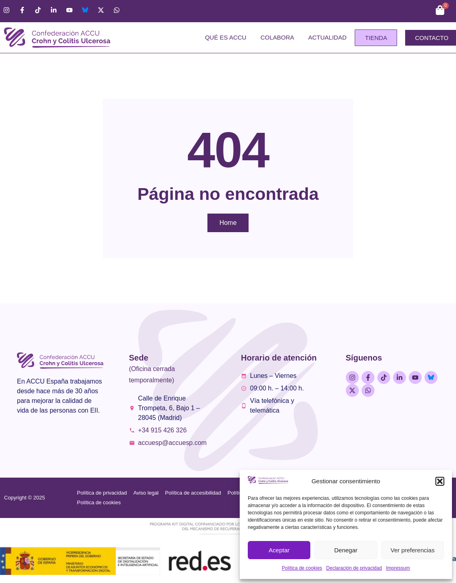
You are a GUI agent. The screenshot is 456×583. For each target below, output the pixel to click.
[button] (440, 481)
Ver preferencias (413, 550)
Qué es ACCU (226, 37)
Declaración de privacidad (354, 568)
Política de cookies (302, 568)
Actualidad (327, 37)
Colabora (277, 37)
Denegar (346, 550)
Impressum (398, 568)
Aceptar (279, 550)
